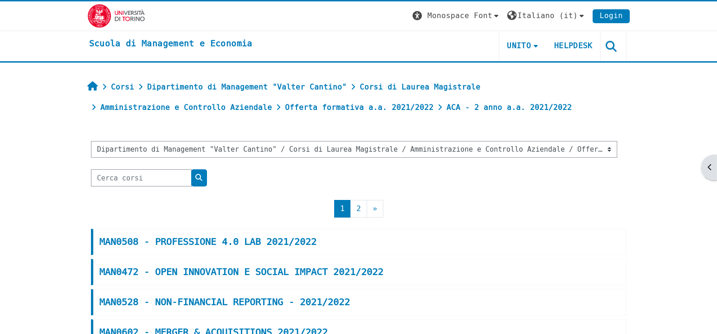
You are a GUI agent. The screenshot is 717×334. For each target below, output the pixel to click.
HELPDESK (573, 45)
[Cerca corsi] (141, 177)
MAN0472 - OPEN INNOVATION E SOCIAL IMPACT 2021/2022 (241, 272)
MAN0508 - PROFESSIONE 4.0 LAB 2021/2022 (208, 242)
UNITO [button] (519, 45)
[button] (456, 16)
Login (611, 15)
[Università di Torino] (116, 15)
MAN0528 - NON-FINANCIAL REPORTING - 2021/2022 (224, 302)
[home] (170, 44)
